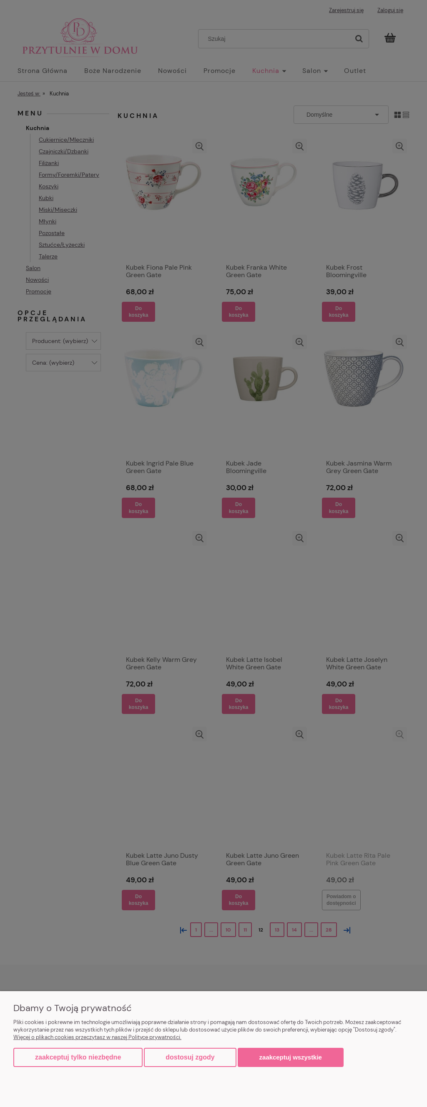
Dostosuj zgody (190, 1057)
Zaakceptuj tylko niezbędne (78, 1057)
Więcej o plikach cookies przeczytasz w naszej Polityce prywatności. (97, 1037)
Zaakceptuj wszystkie (290, 1057)
